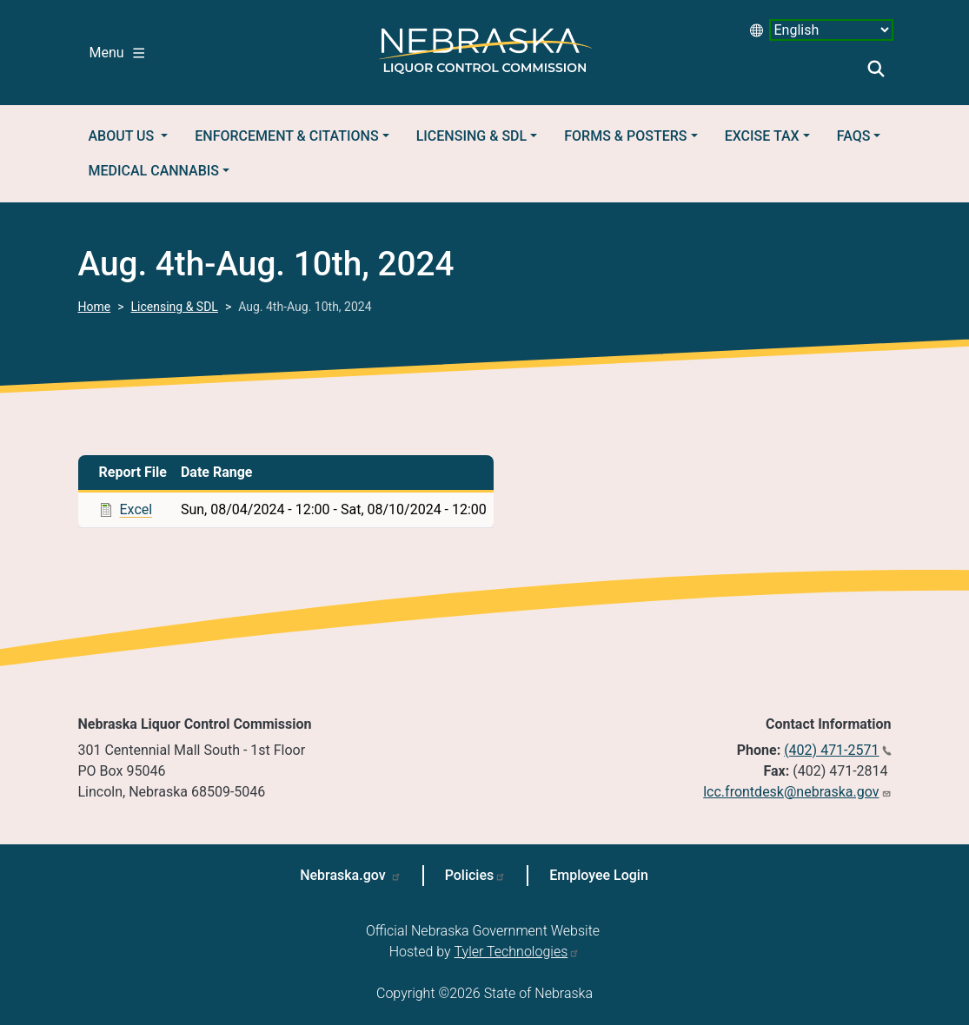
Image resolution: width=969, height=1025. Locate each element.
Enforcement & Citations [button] (286, 136)
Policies (469, 875)
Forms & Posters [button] (625, 136)
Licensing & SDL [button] (471, 136)
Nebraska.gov (344, 875)
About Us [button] (123, 136)
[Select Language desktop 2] (831, 30)
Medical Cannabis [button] (154, 170)
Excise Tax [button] (762, 136)
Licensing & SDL (174, 307)
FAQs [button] (854, 136)
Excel (136, 509)
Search (876, 68)
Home (94, 307)
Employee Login (598, 875)
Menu (117, 52)
